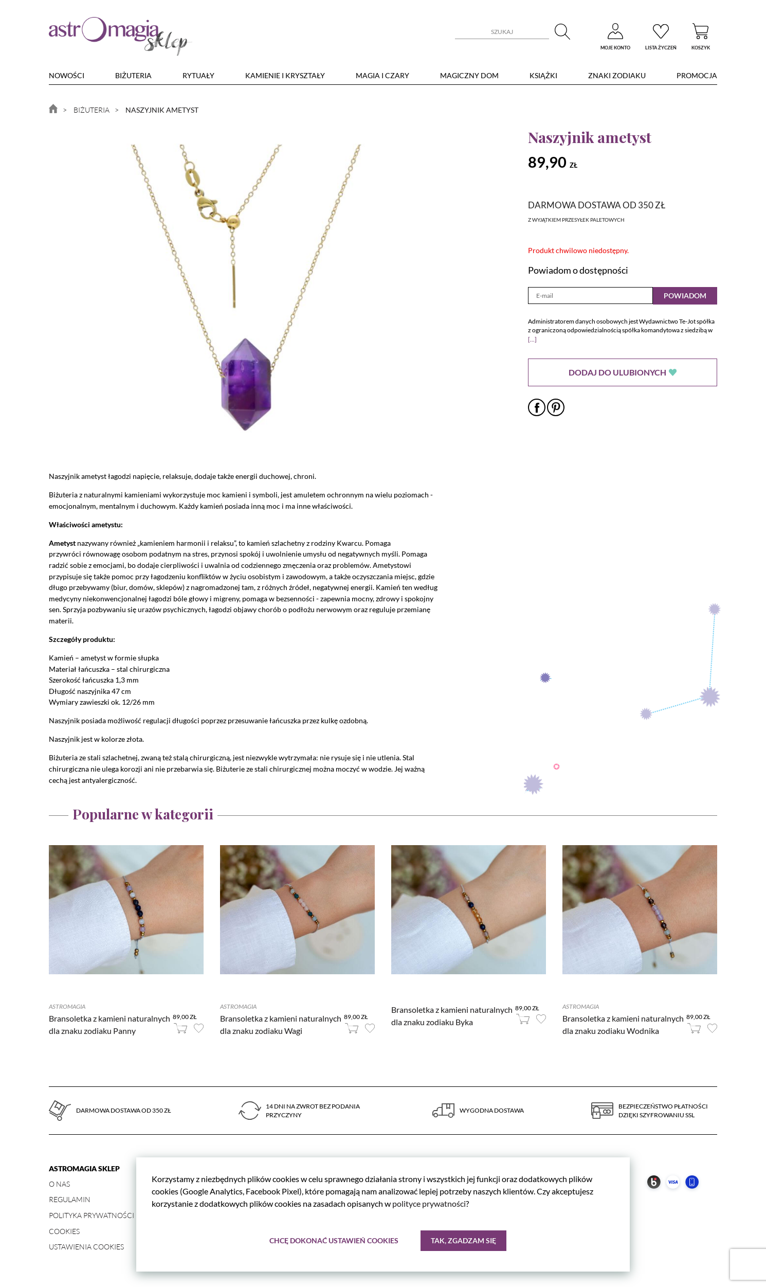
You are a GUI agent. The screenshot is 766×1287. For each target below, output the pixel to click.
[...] (532, 339)
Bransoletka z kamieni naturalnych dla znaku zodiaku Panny (109, 1024)
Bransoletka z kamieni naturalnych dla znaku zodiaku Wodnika (623, 1024)
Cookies (64, 1231)
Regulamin (69, 1199)
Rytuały (198, 75)
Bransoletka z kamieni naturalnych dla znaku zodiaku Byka (452, 1016)
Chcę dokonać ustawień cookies (333, 1240)
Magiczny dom (469, 75)
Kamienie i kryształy (285, 75)
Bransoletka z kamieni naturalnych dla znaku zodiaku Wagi (280, 1024)
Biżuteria (133, 75)
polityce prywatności (429, 1203)
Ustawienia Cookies (86, 1246)
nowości (66, 75)
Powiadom (685, 295)
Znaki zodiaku (617, 75)
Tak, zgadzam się (463, 1240)
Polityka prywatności (91, 1215)
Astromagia (67, 1006)
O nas (59, 1183)
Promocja (697, 75)
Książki (543, 75)
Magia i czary (382, 75)
